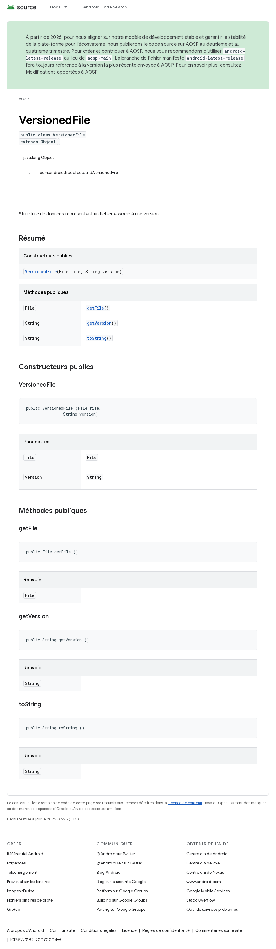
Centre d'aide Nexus (205, 872)
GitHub (13, 909)
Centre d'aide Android (207, 853)
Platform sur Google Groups (122, 890)
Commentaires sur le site (218, 930)
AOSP (24, 98)
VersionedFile (41, 271)
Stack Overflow (200, 900)
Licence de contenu (185, 802)
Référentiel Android (25, 853)
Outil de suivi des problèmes (212, 909)
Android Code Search (105, 7)
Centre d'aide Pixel (203, 863)
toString (97, 338)
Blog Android (109, 872)
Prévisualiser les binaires (28, 881)
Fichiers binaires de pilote (30, 900)
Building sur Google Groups (122, 900)
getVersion (99, 323)
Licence (129, 930)
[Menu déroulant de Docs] (68, 7)
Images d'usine (20, 890)
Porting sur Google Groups (121, 909)
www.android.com (203, 881)
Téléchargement (22, 872)
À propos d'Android (25, 930)
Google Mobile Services (208, 890)
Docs (55, 7)
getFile (95, 308)
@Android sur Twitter (116, 853)
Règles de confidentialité (166, 930)
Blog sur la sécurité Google (121, 881)
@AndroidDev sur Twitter (119, 863)
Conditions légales (98, 930)
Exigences (16, 863)
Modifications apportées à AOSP (61, 72)
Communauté (62, 930)
